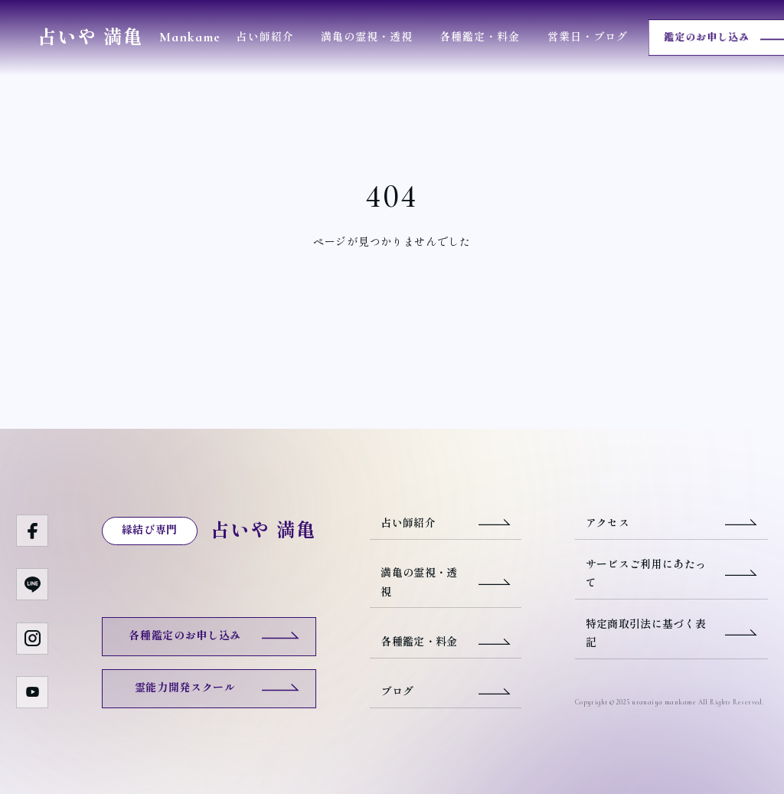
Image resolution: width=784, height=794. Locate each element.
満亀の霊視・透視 (367, 37)
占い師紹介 (264, 37)
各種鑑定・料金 (479, 37)
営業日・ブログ (587, 37)
